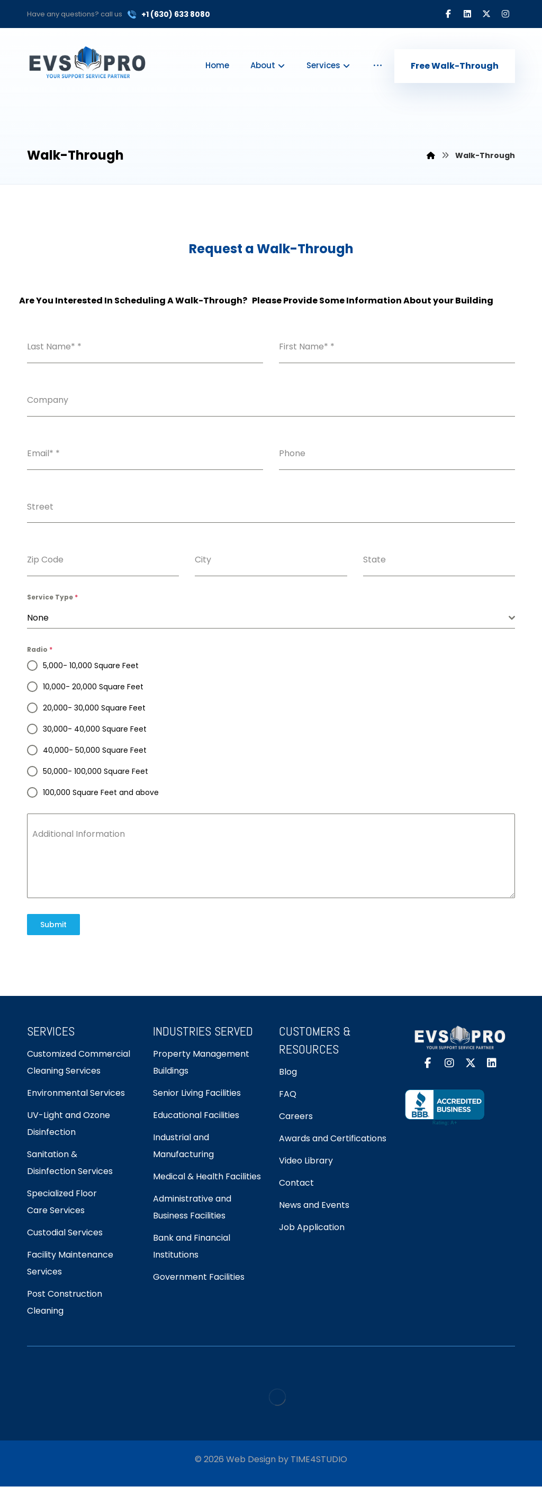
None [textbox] (38, 618)
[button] (448, 13)
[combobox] (271, 618)
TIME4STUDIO (319, 1459)
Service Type (52, 597)
